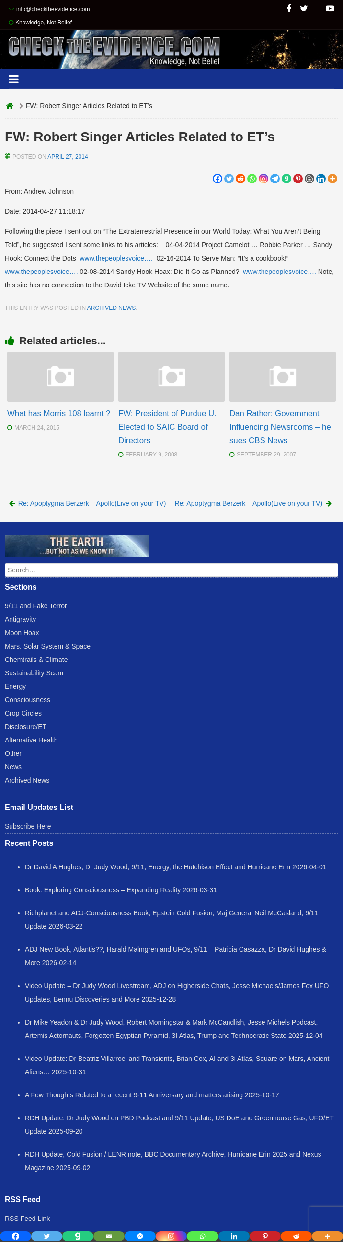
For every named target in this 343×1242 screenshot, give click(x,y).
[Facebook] (217, 178)
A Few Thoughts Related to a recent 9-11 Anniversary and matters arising (134, 1095)
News (13, 767)
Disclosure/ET (25, 726)
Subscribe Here (28, 826)
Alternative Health (31, 740)
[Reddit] (240, 178)
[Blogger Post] (309, 178)
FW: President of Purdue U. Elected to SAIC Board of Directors (167, 427)
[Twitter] (229, 178)
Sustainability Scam (34, 673)
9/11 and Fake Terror (36, 606)
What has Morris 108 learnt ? (58, 413)
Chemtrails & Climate (36, 659)
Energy (15, 686)
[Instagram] (263, 178)
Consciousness (27, 700)
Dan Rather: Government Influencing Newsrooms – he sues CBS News (280, 427)
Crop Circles (23, 713)
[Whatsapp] (252, 178)
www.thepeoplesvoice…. (116, 258)
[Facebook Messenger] (140, 1236)
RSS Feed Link (27, 1218)
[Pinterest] (298, 178)
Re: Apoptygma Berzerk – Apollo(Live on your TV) (87, 503)
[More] (332, 178)
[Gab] (286, 178)
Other (13, 753)
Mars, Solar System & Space (48, 646)
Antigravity (20, 619)
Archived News (111, 308)
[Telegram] (275, 178)
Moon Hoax (22, 633)
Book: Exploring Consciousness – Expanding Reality (103, 890)
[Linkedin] (321, 178)
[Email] (109, 1236)
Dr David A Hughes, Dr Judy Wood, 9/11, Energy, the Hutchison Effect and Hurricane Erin (157, 867)
